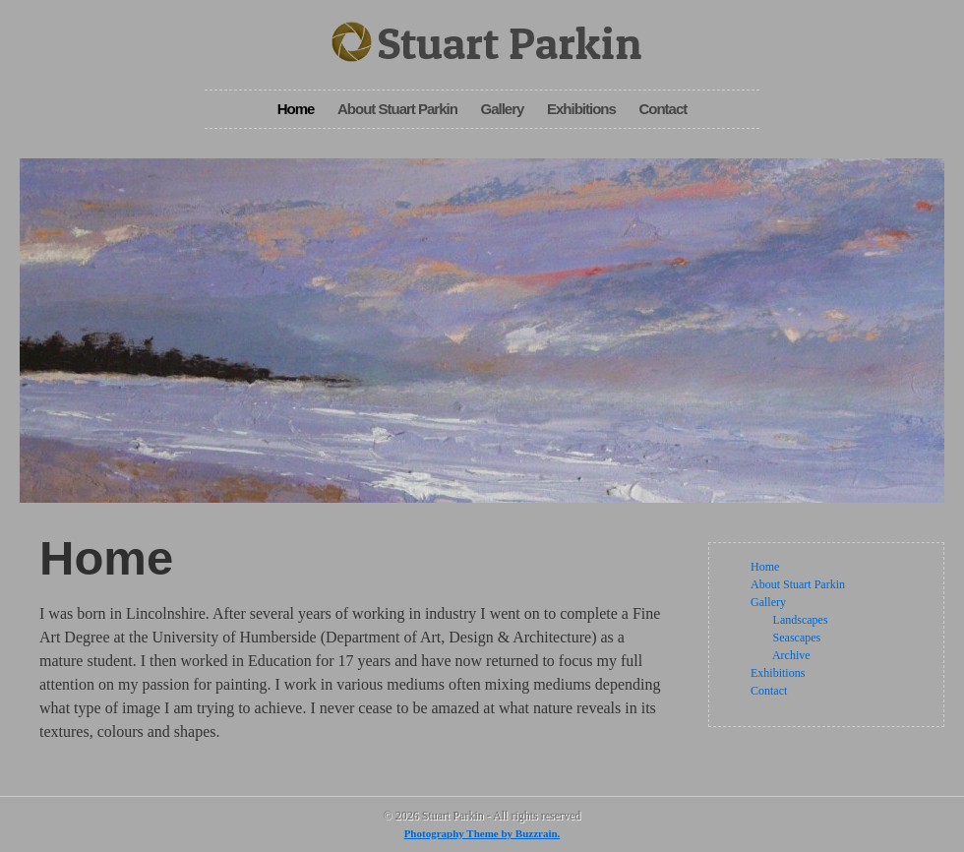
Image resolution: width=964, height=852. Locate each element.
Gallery (501, 108)
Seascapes (797, 637)
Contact (662, 108)
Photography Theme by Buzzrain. (482, 833)
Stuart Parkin (509, 43)
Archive (791, 655)
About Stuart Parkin (397, 108)
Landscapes (800, 620)
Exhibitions (581, 108)
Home (296, 108)
